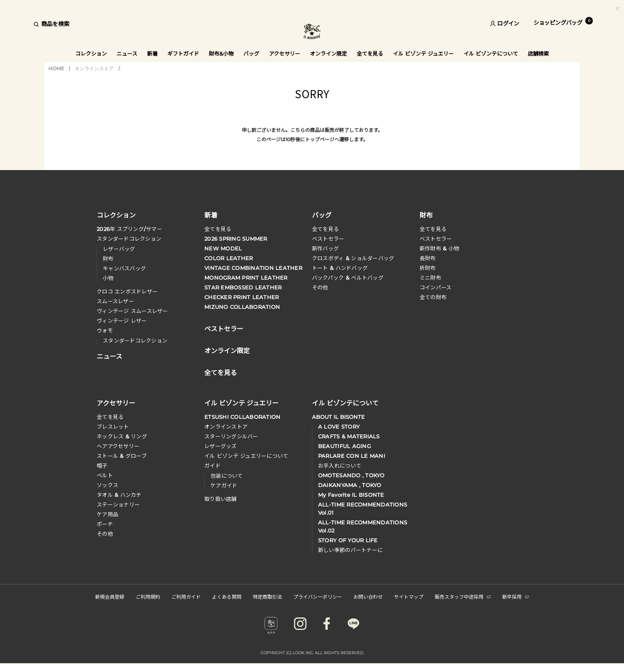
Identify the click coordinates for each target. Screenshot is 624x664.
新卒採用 (515, 596)
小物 (108, 278)
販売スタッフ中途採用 (463, 596)
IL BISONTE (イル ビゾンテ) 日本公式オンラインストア (312, 32)
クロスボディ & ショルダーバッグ (353, 258)
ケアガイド (223, 485)
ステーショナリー (118, 504)
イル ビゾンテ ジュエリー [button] (423, 53)
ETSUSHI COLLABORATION (242, 417)
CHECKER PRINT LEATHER (241, 297)
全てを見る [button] (370, 53)
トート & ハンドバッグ (340, 268)
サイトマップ (408, 596)
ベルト (105, 475)
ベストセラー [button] (223, 327)
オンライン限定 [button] (328, 53)
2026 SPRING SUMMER (235, 238)
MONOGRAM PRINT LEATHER (246, 277)
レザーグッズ (220, 446)
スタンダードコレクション (129, 238)
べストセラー (436, 238)
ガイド (212, 465)
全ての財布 (433, 297)
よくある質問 (226, 596)
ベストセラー (328, 238)
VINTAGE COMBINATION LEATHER (253, 268)
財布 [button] (426, 215)
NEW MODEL (223, 248)
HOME (56, 68)
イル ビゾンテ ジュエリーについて (246, 456)
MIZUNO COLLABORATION (242, 307)
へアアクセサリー (118, 446)
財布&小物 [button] (221, 53)
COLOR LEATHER (228, 258)
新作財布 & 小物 (439, 248)
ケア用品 (107, 514)
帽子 (102, 465)
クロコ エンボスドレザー (127, 291)
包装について (226, 475)
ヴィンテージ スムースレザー (132, 311)
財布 (108, 258)
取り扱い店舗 (220, 499)
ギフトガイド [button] (183, 53)
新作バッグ (325, 248)
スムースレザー (115, 301)
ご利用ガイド (186, 596)
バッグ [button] (251, 53)
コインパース (436, 287)
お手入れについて (339, 465)
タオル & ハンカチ (119, 495)
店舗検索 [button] (538, 53)
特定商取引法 (267, 596)
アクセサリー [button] (284, 53)
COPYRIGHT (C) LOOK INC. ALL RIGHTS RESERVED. (312, 652)
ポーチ (105, 524)
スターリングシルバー (231, 436)
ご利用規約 (148, 596)
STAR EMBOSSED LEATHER (243, 287)
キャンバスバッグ (124, 268)
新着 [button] (152, 53)
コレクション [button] (91, 53)
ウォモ (105, 330)
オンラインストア (94, 68)
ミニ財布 (430, 277)
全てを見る (217, 229)
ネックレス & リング (122, 436)
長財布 (428, 258)
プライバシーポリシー (317, 596)
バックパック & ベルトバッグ (348, 277)
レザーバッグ (119, 249)
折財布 (428, 268)
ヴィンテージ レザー (122, 320)
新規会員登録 (109, 596)
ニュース (127, 53)
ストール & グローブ (122, 456)
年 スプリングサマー (129, 229)
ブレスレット (113, 426)
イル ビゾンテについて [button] (491, 53)
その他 (320, 287)
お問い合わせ (368, 596)
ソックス (107, 485)
